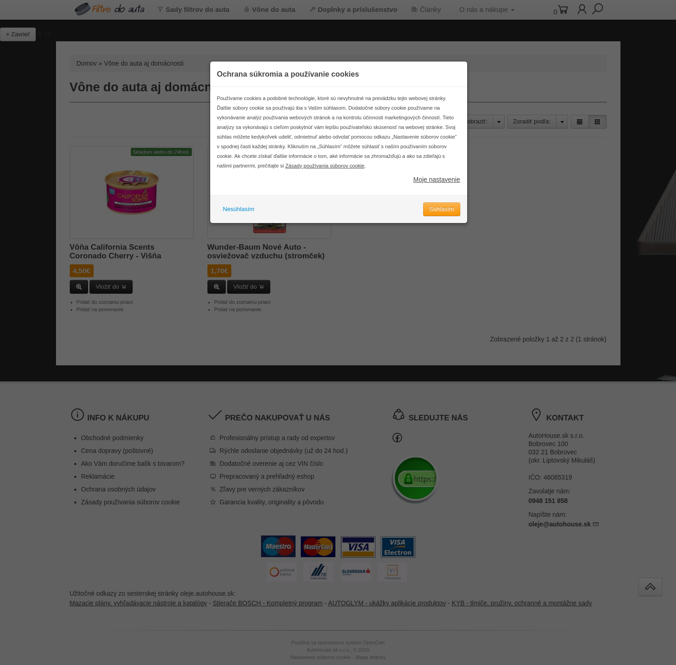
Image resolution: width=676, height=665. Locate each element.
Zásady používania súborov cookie (324, 171)
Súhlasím (441, 214)
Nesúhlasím (239, 214)
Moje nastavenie (436, 185)
